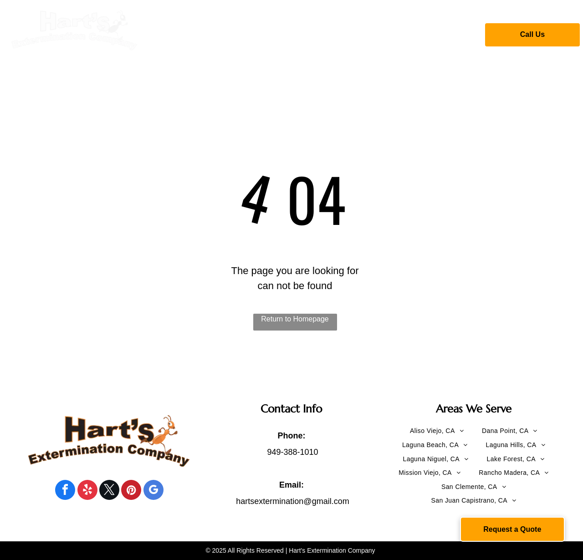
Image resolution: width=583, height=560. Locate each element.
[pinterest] (131, 491)
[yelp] (87, 491)
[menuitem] (195, 33)
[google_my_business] (153, 491)
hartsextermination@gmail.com (292, 501)
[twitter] (109, 491)
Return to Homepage (295, 319)
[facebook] (65, 491)
